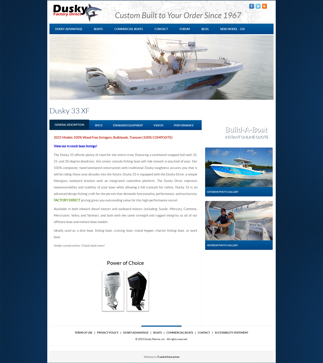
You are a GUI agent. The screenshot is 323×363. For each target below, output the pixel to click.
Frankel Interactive (168, 356)
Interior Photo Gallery (222, 245)
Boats (157, 332)
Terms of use (83, 332)
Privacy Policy (108, 332)
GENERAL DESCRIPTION (69, 124)
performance (184, 125)
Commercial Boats (179, 332)
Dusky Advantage (136, 332)
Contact (204, 332)
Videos (158, 125)
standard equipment (128, 125)
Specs (98, 125)
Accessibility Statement (231, 332)
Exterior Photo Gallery (222, 192)
